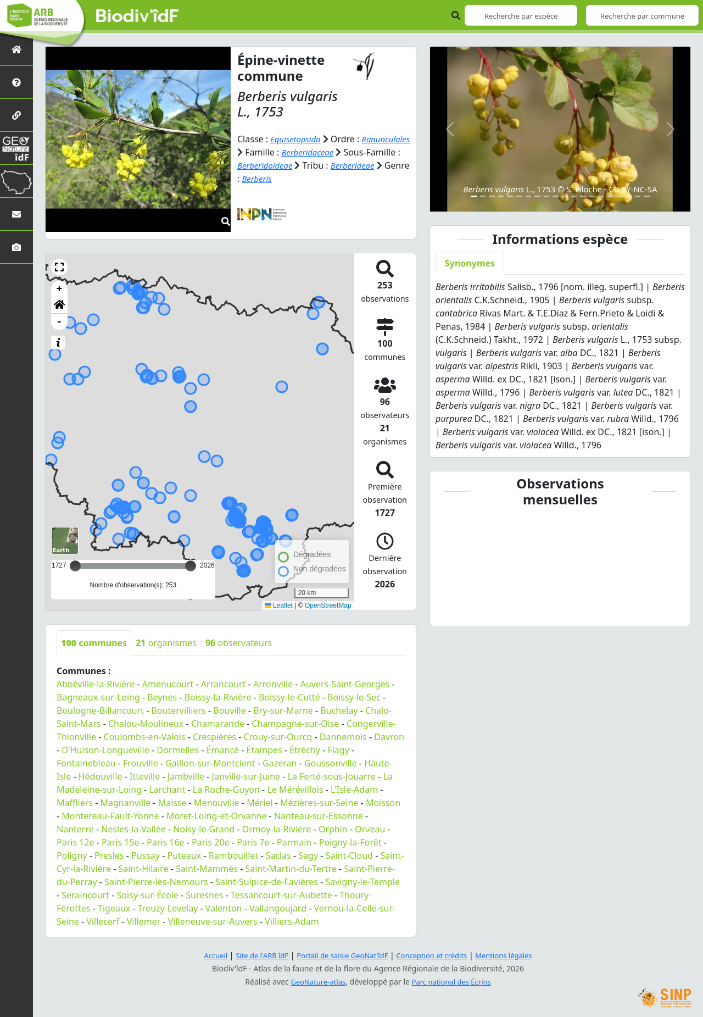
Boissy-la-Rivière (218, 697)
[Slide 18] (629, 196)
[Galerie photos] (16, 247)
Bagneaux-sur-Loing (98, 697)
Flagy (338, 750)
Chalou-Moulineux (145, 724)
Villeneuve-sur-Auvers (213, 921)
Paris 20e (211, 842)
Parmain (294, 842)
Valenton (223, 908)
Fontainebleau (86, 763)
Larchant (167, 789)
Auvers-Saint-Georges (345, 684)
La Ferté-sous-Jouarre (332, 776)
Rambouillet (233, 855)
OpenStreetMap (328, 605)
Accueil (204, 955)
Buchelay (339, 710)
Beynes (162, 697)
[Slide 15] (601, 196)
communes (94, 643)
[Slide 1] (474, 196)
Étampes (264, 750)
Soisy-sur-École (147, 895)
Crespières (214, 737)
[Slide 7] (529, 196)
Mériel (259, 803)
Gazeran (280, 763)
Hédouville (100, 776)
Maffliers (75, 803)
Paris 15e (121, 842)
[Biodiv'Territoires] (16, 181)
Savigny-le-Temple (363, 882)
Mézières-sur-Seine (319, 803)
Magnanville (126, 803)
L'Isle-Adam (354, 789)
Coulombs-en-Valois (145, 737)
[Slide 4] (501, 196)
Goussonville (330, 763)
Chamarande (217, 724)
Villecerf (102, 921)
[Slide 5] (510, 196)
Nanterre (75, 829)
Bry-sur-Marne (283, 710)
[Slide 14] (592, 196)
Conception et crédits (436, 955)
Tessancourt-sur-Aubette (281, 895)
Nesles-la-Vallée (133, 829)
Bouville (229, 710)
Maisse (172, 803)
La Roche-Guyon (226, 789)
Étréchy (304, 750)
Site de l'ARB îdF (254, 955)
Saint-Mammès (207, 869)
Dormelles (178, 750)
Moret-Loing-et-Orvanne (216, 816)
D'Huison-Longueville (105, 750)
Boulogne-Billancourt (100, 710)
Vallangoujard (277, 908)
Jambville (186, 776)
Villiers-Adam (292, 921)
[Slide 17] (620, 196)
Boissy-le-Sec (354, 697)
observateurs (238, 643)
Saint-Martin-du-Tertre (290, 869)
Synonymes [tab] (470, 263)
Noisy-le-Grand (204, 829)
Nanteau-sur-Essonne (318, 816)
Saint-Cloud (349, 855)
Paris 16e (166, 842)
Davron (389, 737)
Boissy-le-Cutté (289, 697)
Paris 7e (253, 842)
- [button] (60, 322)
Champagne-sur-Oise (295, 724)
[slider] (190, 565)
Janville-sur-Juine (246, 776)
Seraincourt (85, 895)
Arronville (273, 684)
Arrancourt (223, 684)
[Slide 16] (610, 196)
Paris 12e (75, 842)
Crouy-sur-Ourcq (278, 737)
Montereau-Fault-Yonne (110, 816)
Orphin (333, 829)
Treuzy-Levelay (168, 908)
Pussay (145, 855)
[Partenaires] (16, 115)
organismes (166, 643)
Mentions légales (513, 955)
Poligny (72, 855)
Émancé (223, 750)
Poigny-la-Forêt (350, 842)
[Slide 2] (483, 196)
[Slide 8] (537, 196)
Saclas (278, 855)
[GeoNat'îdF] (16, 148)
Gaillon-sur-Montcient (210, 763)
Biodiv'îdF (137, 16)
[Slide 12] (574, 196)
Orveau (370, 829)
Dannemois (343, 737)
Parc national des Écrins (453, 981)
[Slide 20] (647, 196)
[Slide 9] (547, 196)
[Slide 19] (638, 196)
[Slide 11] (565, 196)
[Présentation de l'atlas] (16, 82)
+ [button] (60, 289)
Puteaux (185, 855)
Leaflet (279, 605)
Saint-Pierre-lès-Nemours (156, 882)
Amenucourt (168, 684)
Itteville (145, 776)
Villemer (144, 921)
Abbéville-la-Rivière (96, 684)
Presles (109, 855)
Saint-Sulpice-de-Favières (266, 882)
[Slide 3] (492, 196)
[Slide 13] (583, 196)
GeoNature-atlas (315, 981)
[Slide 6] (519, 196)
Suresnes (204, 895)
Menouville (216, 803)
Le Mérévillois (295, 789)
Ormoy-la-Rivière (276, 829)
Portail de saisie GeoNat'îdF (340, 955)
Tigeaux (114, 908)
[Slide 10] (556, 196)
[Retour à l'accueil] (16, 49)
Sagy (308, 855)
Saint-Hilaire (143, 869)
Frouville (140, 763)
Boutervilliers (178, 710)
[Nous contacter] (16, 214)
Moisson (383, 803)
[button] (59, 267)
